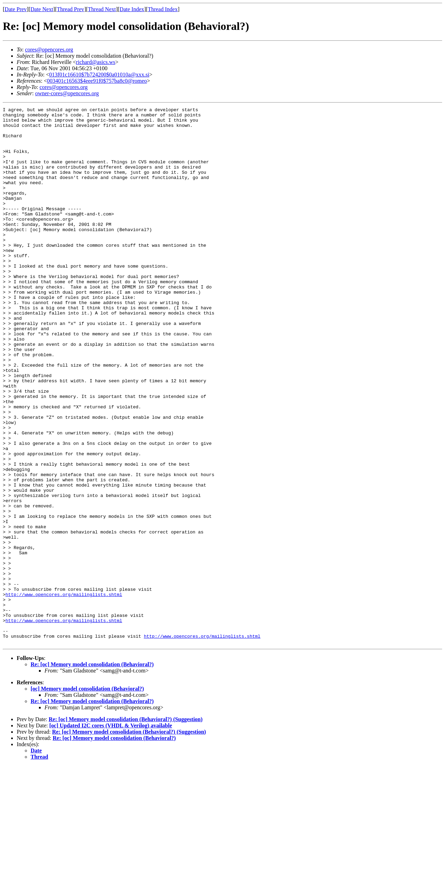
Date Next (42, 9)
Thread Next (102, 9)
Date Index (132, 9)
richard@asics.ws (95, 62)
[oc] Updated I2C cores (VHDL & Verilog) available (110, 833)
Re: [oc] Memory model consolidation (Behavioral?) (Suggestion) (126, 827)
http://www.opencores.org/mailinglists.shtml (64, 692)
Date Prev (16, 9)
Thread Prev (70, 9)
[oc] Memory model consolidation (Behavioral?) (87, 796)
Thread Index (163, 9)
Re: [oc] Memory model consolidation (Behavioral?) (92, 772)
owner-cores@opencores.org (67, 93)
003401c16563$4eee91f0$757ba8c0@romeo (97, 81)
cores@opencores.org (49, 49)
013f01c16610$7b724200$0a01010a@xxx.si (99, 74)
